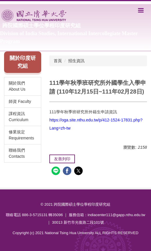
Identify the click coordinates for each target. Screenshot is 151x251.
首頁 (58, 60)
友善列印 (62, 159)
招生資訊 (76, 60)
